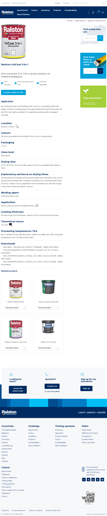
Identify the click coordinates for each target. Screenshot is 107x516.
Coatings (6, 3)
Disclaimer (5, 510)
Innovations (87, 436)
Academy (45, 10)
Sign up (86, 388)
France (4, 436)
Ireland (5, 455)
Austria (4, 452)
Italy (3, 458)
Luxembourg (7, 446)
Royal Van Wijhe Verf (53, 510)
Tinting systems (18, 3)
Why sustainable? (92, 98)
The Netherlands (9, 430)
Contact (66, 3)
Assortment (22, 10)
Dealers (57, 3)
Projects (57, 10)
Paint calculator (88, 443)
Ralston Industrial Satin (15, 302)
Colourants (6, 487)
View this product (12, 307)
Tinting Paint (7, 481)
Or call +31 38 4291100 (52, 391)
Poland (5, 443)
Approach (59, 433)
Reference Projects (90, 433)
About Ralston (23, 14)
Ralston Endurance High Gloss (16, 342)
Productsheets (61, 436)
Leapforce (102, 514)
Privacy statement (19, 510)
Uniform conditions (36, 510)
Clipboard (6, 474)
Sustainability (71, 10)
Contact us (52, 386)
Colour (34, 10)
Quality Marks (87, 439)
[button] (13, 92)
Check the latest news (18, 389)
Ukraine (5, 461)
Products (59, 430)
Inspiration (6, 493)
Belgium (5, 433)
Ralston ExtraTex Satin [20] (48, 302)
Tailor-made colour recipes (13, 490)
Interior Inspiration (9, 478)
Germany (5, 439)
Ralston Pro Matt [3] (48, 342)
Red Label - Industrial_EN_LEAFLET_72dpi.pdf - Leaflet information (31, 247)
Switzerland (7, 449)
